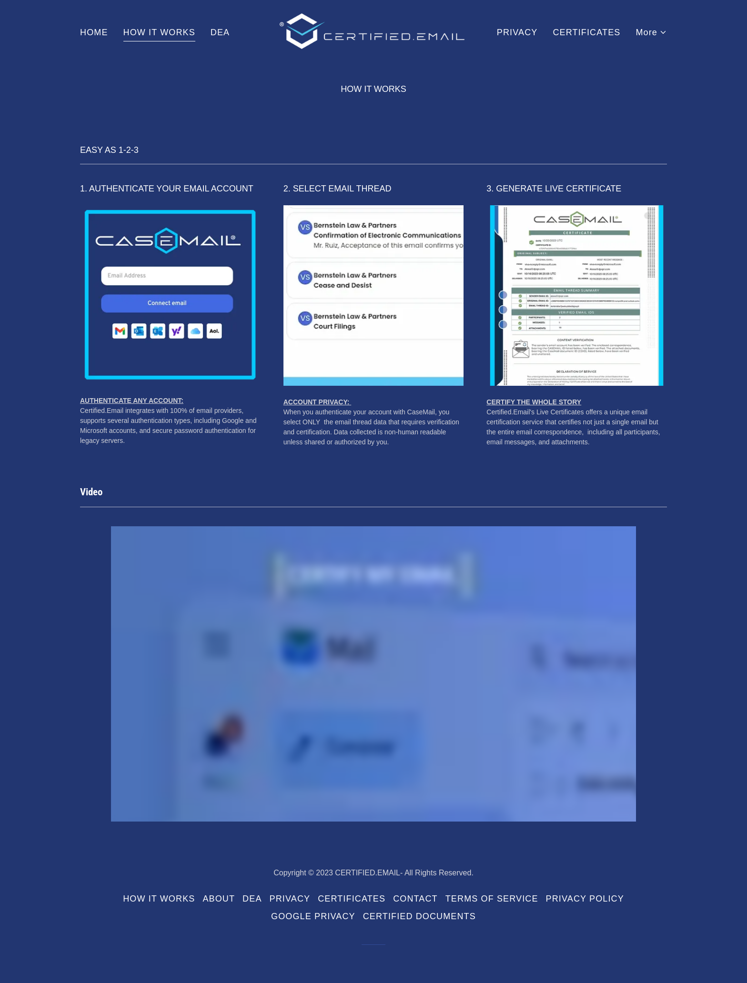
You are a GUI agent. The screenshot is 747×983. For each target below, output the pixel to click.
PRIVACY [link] (517, 32)
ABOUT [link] (218, 898)
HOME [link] (94, 32)
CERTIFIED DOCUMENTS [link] (419, 916)
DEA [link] (220, 32)
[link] (374, 32)
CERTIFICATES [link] (586, 32)
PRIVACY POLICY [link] (585, 898)
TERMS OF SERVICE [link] (491, 898)
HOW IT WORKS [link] (159, 32)
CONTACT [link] (415, 898)
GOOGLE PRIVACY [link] (313, 916)
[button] (651, 32)
